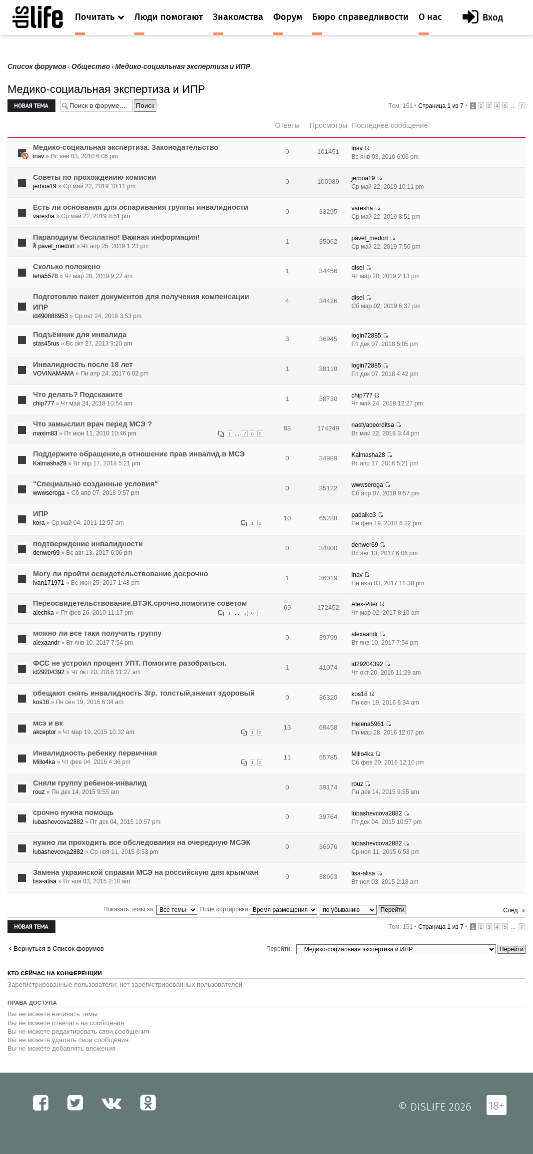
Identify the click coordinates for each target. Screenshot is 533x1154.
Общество (90, 66)
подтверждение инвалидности (88, 544)
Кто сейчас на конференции (54, 973)
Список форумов (36, 66)
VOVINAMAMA (53, 373)
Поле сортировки (258, 909)
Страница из (441, 105)
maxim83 (45, 433)
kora (39, 522)
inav (38, 156)
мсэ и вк (48, 723)
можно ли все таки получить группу (97, 633)
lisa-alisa (44, 881)
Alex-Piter (365, 604)
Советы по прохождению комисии (94, 177)
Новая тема (31, 105)
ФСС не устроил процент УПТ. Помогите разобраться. (129, 663)
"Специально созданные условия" (95, 484)
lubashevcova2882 (58, 821)
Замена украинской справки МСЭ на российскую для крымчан (145, 872)
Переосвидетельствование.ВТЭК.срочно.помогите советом (140, 603)
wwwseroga (48, 492)
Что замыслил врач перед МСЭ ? (92, 424)
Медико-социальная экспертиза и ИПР (182, 66)
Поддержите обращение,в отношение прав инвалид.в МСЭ (139, 454)
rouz (39, 791)
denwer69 (46, 552)
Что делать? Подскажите (77, 394)
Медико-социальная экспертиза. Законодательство (125, 147)
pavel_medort (56, 246)
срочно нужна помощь (73, 812)
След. (511, 910)
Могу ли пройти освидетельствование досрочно (120, 574)
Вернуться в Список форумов (58, 948)
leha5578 (45, 276)
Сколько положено (66, 267)
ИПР (40, 514)
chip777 (43, 403)
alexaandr (46, 642)
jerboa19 (44, 186)
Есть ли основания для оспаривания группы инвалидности (140, 207)
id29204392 (48, 672)
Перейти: (279, 948)
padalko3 (364, 514)
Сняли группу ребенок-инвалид (90, 783)
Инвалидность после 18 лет (83, 365)
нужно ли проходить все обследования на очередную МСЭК (141, 842)
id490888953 (50, 316)
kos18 (41, 702)
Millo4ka (44, 762)
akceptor (44, 732)
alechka (43, 612)
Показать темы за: (150, 909)
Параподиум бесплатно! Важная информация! (116, 237)
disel (358, 267)
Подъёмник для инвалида (79, 335)
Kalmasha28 (49, 463)
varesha (43, 216)
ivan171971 (48, 582)
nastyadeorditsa (373, 424)
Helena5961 (368, 724)
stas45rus (46, 343)
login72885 (366, 335)
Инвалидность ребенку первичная (95, 753)
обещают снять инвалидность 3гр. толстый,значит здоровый (144, 693)
